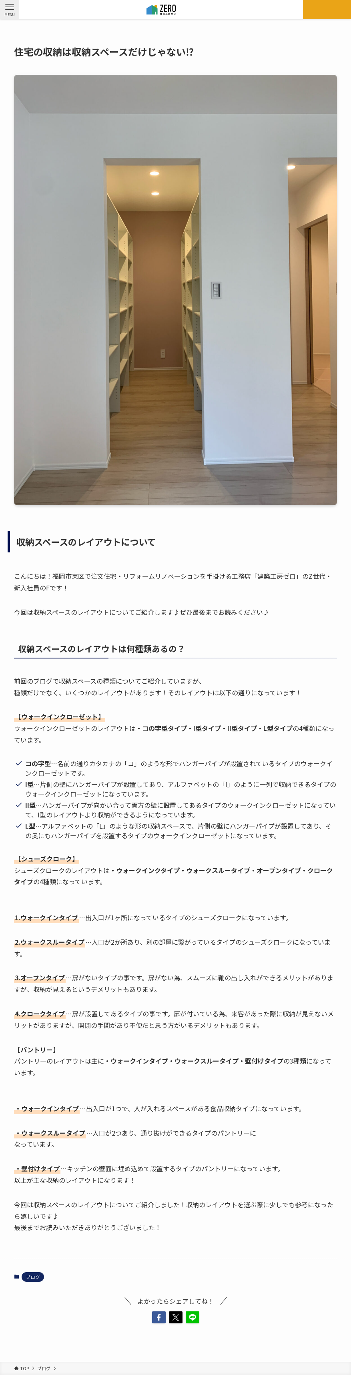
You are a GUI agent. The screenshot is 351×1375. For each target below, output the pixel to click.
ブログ (33, 1276)
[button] (159, 1317)
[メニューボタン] (9, 9)
